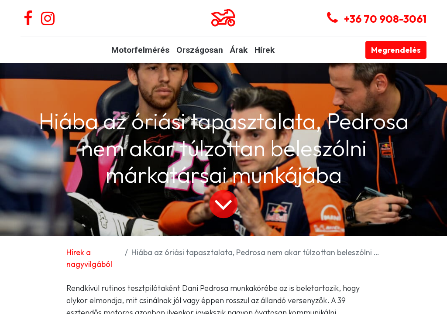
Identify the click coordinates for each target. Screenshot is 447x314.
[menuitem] (140, 50)
